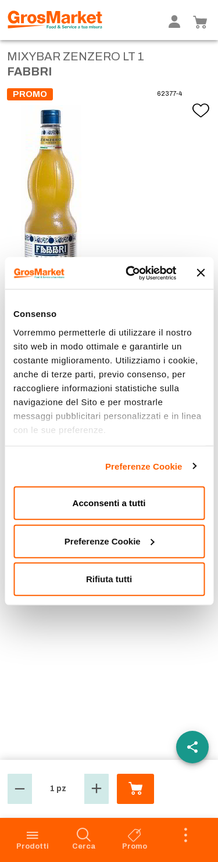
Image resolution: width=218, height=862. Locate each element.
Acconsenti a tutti (109, 503)
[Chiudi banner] (200, 273)
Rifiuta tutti (109, 579)
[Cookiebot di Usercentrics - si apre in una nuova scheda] (131, 272)
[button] (20, 789)
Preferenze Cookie (144, 466)
